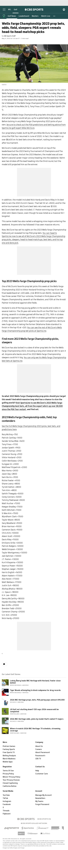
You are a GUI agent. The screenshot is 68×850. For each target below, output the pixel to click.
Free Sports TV (9, 752)
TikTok (5, 798)
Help (37, 771)
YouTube (6, 795)
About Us (39, 746)
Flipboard (6, 814)
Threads (6, 811)
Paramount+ (40, 755)
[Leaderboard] (23, 16)
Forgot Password (42, 804)
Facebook (7, 804)
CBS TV (38, 759)
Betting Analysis (9, 755)
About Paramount (42, 752)
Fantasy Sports (9, 749)
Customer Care (41, 774)
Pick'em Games (9, 746)
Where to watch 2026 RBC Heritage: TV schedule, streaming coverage (35, 729)
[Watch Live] (46, 16)
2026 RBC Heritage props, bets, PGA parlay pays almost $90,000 (37, 700)
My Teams (39, 801)
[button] (54, 16)
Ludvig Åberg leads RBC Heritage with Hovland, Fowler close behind (35, 682)
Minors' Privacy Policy (11, 777)
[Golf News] (11, 16)
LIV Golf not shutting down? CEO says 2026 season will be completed (34, 710)
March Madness (9, 759)
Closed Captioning (10, 783)
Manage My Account (43, 795)
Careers (38, 749)
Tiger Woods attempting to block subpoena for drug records (35, 690)
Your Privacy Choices (11, 780)
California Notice (9, 786)
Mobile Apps (8, 762)
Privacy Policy (8, 774)
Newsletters (40, 798)
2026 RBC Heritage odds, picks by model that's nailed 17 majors (36, 719)
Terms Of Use (8, 771)
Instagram (7, 801)
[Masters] (35, 16)
